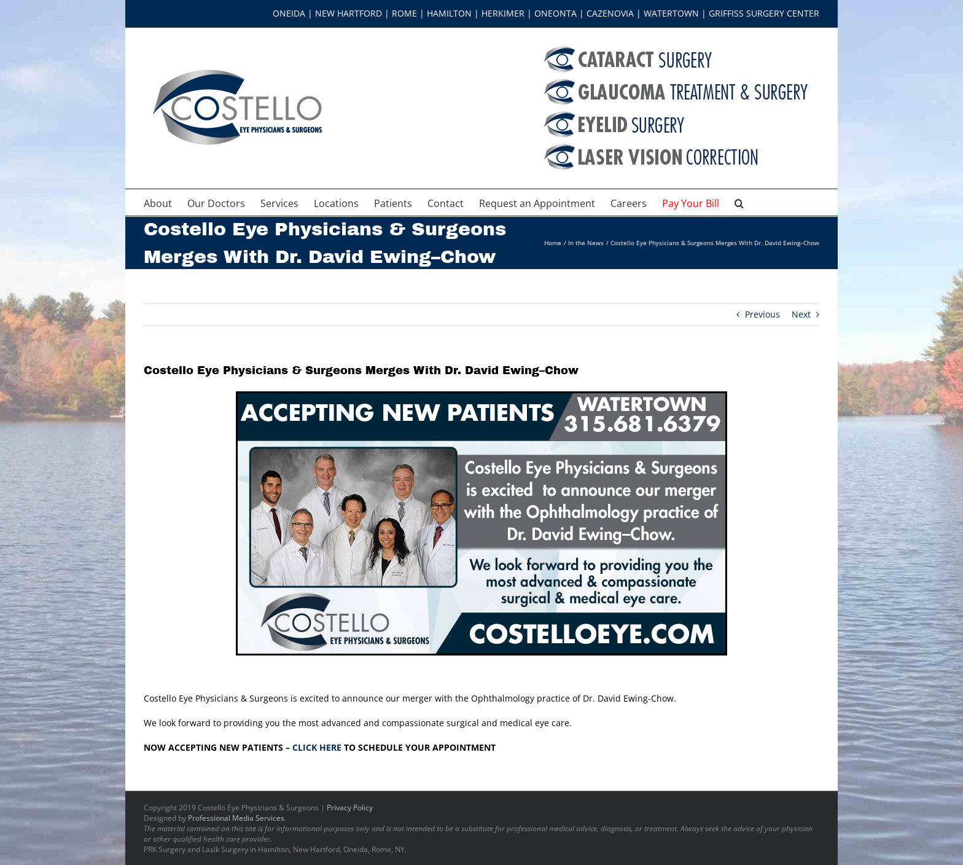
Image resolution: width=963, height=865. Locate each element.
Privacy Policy (350, 807)
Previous (762, 314)
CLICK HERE (316, 747)
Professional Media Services (236, 818)
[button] (739, 202)
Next (801, 314)
